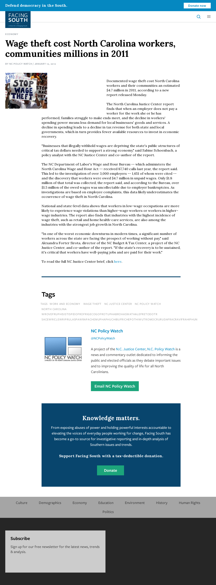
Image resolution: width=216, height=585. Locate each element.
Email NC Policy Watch (114, 386)
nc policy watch (148, 304)
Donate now (197, 5)
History (161, 502)
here (118, 261)
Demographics (50, 502)
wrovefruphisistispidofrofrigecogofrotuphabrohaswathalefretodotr (99, 314)
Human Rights (189, 502)
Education (105, 502)
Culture (21, 502)
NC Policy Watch (20, 63)
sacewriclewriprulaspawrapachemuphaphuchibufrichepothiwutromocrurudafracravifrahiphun (119, 319)
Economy (11, 34)
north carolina (54, 309)
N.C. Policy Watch (161, 348)
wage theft (92, 304)
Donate (110, 470)
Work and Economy (65, 304)
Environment (135, 502)
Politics (108, 511)
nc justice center (118, 304)
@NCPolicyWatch (103, 338)
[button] (208, 16)
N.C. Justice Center (131, 348)
